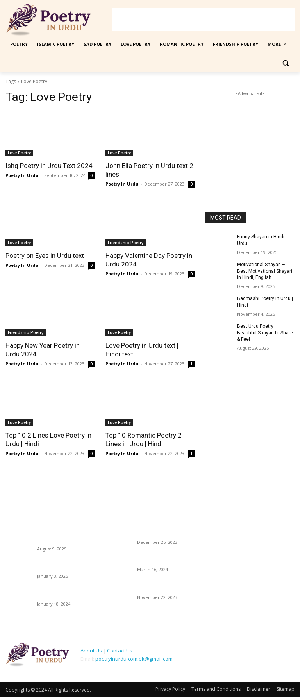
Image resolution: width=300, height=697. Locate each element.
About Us (91, 650)
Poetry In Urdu (22, 175)
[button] (285, 63)
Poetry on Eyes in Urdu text (44, 255)
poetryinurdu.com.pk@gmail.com (134, 658)
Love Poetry (19, 152)
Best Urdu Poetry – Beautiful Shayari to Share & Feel (265, 332)
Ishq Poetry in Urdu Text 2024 (49, 166)
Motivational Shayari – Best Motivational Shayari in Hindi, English (264, 271)
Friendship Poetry (125, 242)
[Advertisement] (203, 19)
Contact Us (119, 650)
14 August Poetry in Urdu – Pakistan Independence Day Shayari (64, 533)
